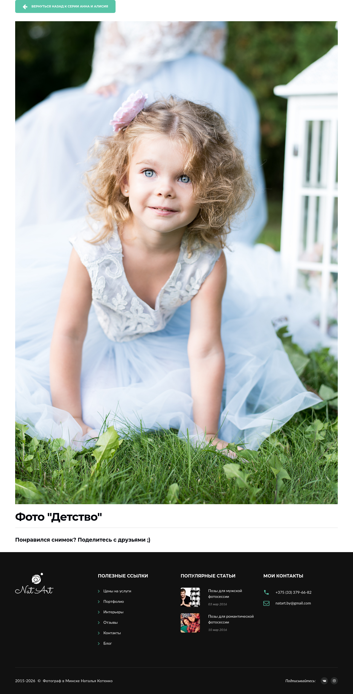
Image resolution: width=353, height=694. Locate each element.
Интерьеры (113, 611)
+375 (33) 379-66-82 (294, 592)
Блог (107, 643)
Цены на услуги (117, 590)
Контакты (112, 632)
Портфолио (113, 601)
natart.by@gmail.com (293, 603)
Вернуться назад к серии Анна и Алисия (69, 6)
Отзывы (110, 622)
